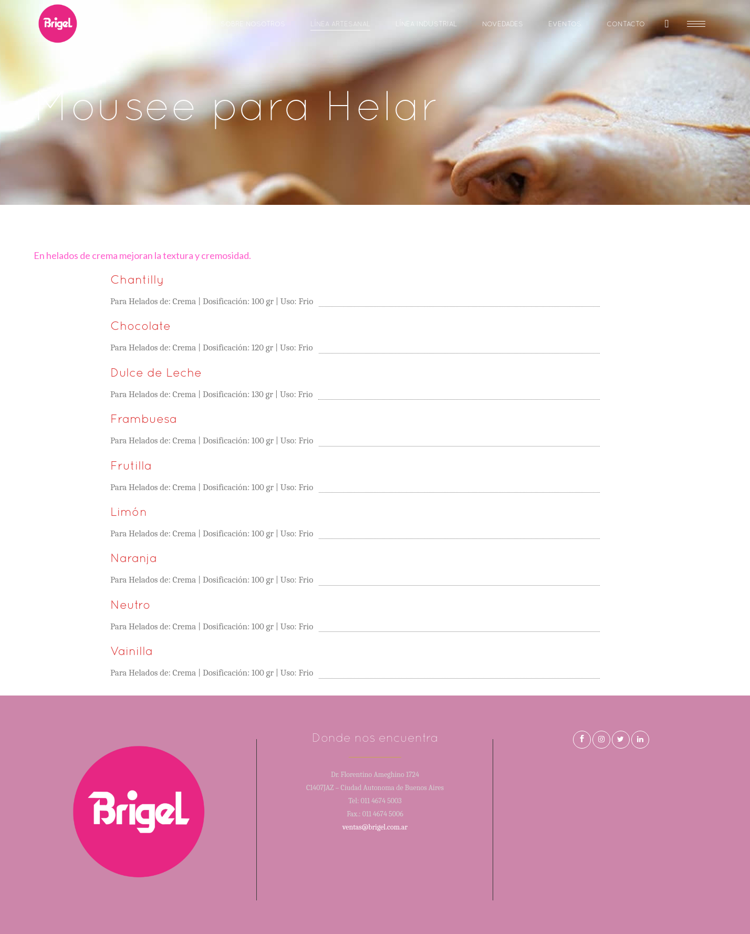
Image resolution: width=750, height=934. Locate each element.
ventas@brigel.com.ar (375, 827)
